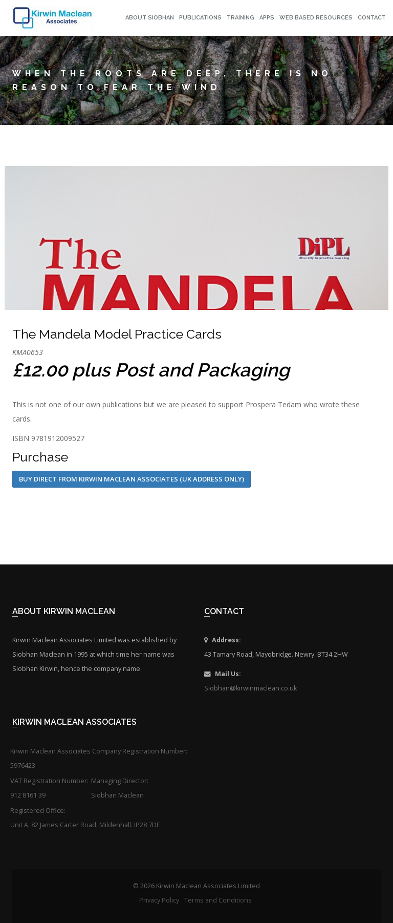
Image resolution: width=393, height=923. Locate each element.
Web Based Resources (316, 17)
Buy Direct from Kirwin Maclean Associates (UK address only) (131, 479)
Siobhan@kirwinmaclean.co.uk (250, 688)
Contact (372, 17)
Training (240, 17)
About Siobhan (149, 17)
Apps (266, 17)
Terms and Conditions (218, 900)
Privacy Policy (159, 900)
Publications (200, 17)
